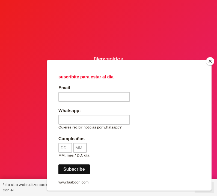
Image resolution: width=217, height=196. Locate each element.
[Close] (210, 61)
